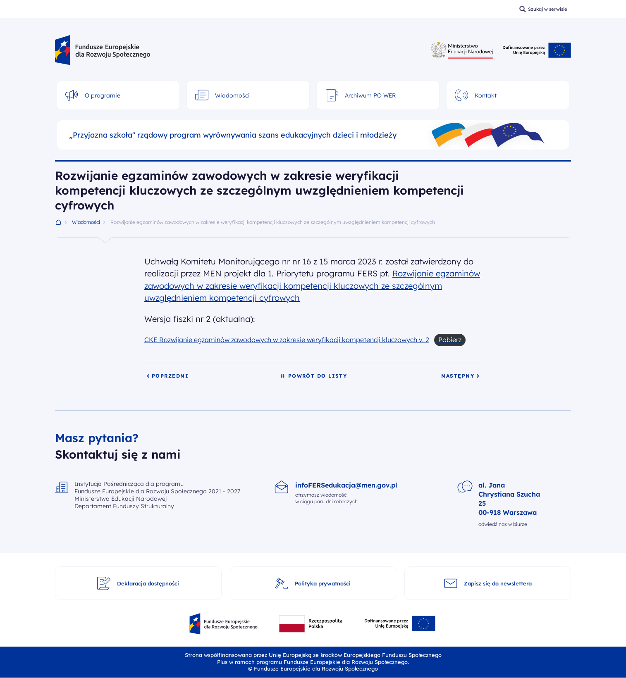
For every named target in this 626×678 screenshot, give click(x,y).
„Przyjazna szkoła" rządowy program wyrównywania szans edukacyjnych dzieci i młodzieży (233, 135)
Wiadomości (86, 222)
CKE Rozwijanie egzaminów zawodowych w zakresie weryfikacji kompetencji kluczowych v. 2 (286, 339)
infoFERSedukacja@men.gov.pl (346, 485)
